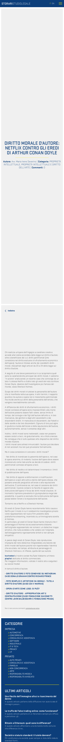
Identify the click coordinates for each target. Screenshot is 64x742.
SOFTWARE (14, 641)
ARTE (12, 671)
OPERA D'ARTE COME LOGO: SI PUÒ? (23, 588)
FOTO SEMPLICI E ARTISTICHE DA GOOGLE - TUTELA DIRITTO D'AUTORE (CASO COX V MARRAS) (29, 582)
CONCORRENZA (16, 635)
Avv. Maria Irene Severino (24, 161)
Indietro (11, 310)
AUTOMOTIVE (15, 632)
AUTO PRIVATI (15, 660)
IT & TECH (14, 646)
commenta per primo (32, 608)
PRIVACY (13, 649)
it (50, 3)
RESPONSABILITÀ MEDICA (21, 674)
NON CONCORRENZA (19, 668)
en (53, 3)
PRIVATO (9, 657)
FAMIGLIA (14, 665)
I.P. (11, 652)
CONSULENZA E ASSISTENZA (22, 638)
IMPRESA (10, 629)
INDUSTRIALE (15, 644)
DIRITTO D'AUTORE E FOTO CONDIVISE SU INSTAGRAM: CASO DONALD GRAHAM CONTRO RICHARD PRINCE (30, 575)
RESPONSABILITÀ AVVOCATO (22, 677)
